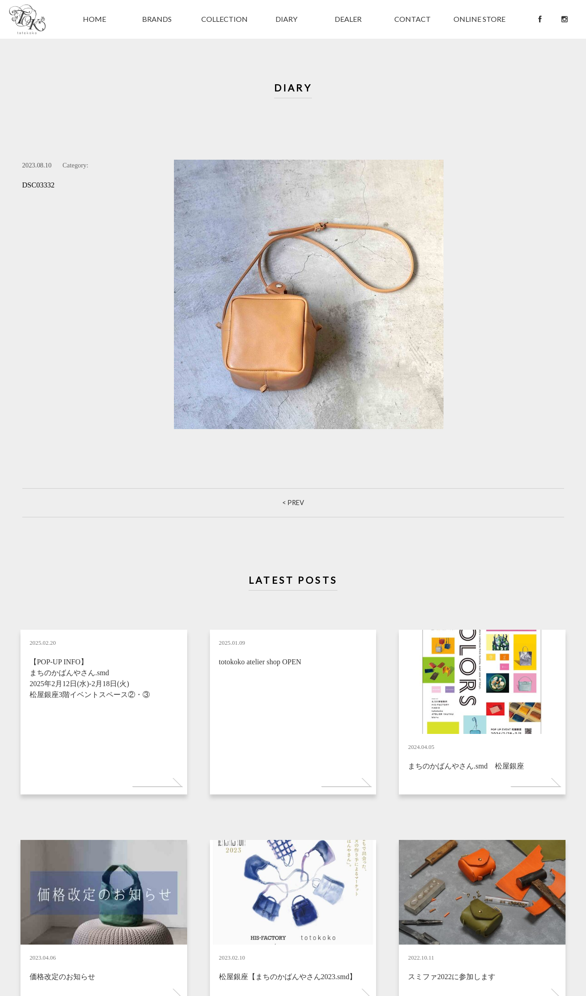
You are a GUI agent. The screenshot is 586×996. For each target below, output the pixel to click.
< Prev (293, 502)
